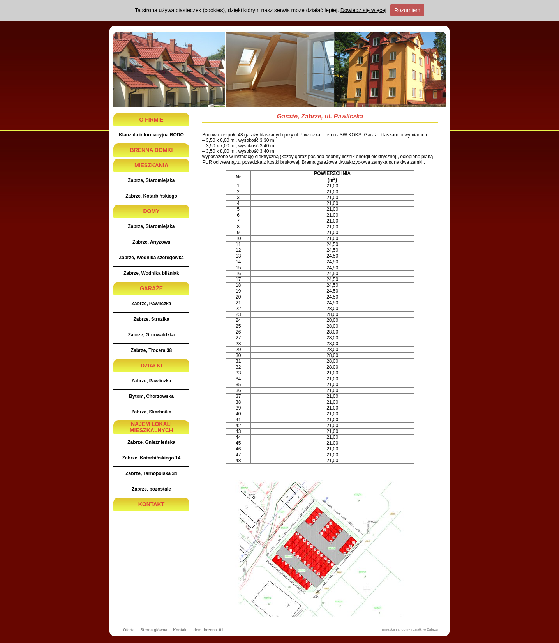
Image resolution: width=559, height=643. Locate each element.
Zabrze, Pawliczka (151, 303)
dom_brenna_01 (209, 630)
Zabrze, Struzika (151, 319)
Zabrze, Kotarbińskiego (151, 196)
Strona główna (153, 630)
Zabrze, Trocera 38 (151, 350)
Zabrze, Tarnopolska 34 (151, 473)
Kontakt (180, 630)
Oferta (128, 630)
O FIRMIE (151, 120)
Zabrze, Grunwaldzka (151, 334)
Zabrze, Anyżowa (151, 242)
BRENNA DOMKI (151, 150)
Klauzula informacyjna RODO (151, 135)
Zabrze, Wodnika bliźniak (151, 273)
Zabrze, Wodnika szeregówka (151, 257)
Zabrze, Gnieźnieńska (151, 442)
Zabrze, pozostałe (151, 489)
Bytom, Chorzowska (151, 396)
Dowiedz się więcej (363, 10)
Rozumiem (407, 10)
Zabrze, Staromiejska (151, 180)
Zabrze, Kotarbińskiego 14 (151, 458)
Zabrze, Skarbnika (151, 412)
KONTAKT (151, 504)
